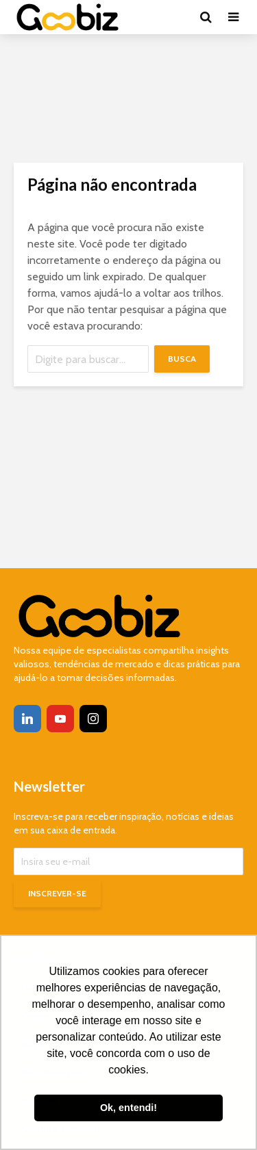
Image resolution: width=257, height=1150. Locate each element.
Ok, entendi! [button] (128, 1107)
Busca (182, 358)
